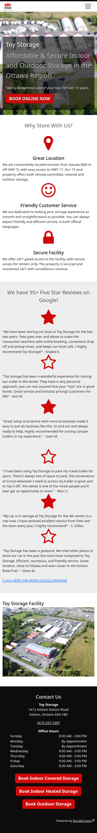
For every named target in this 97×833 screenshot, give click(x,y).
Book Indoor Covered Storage (48, 778)
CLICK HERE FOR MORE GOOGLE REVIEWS (35, 580)
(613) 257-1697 (48, 722)
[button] (9, 642)
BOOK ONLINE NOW (29, 98)
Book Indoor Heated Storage (48, 791)
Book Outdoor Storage (49, 804)
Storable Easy (83, 821)
